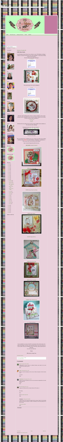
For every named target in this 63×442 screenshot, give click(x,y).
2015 (9, 179)
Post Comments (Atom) (24, 432)
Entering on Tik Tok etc (20, 34)
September (10, 192)
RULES (26, 34)
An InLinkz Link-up (20, 355)
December (10, 180)
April (10, 199)
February (10, 202)
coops (20, 370)
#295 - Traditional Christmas (11, 185)
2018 (9, 175)
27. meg (31, 87)
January (10, 203)
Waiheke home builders (22, 404)
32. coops (31, 120)
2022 (9, 169)
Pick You (34, 236)
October (10, 191)
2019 (9, 173)
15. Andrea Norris (31, 119)
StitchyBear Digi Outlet (24, 394)
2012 (9, 208)
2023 (9, 168)
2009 (9, 212)
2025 (9, 165)
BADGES (29, 34)
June (9, 196)
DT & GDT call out (12, 34)
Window (34, 213)
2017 (9, 176)
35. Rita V (31, 121)
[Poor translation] (5, 6)
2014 (9, 205)
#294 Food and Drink (11, 187)
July (9, 195)
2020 (9, 172)
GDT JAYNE (28, 145)
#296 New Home (21, 358)
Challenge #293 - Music (11, 189)
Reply (20, 367)
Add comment (19, 407)
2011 (9, 209)
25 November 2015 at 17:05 (25, 370)
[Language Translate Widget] (12, 47)
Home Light (34, 168)
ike (19, 386)
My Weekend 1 (35, 145)
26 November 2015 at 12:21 (24, 386)
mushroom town (34, 299)
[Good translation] (2, 6)
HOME (7, 34)
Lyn (27, 322)
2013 (9, 206)
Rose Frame (34, 261)
